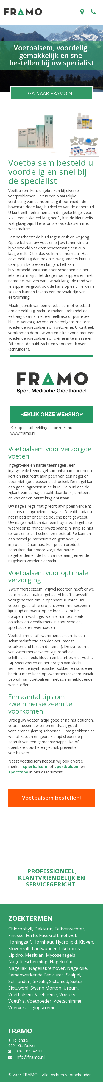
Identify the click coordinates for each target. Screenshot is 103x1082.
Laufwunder (44, 949)
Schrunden (19, 981)
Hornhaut (43, 942)
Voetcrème (46, 994)
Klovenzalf (19, 949)
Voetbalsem (20, 994)
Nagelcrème (62, 962)
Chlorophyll (20, 929)
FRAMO (30, 1075)
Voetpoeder (39, 1001)
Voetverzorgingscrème (31, 1008)
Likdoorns (69, 949)
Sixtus (76, 981)
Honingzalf (19, 942)
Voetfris (16, 1001)
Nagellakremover (47, 968)
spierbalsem (35, 766)
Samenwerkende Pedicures (36, 975)
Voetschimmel (68, 1001)
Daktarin (43, 929)
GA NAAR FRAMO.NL (51, 93)
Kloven (86, 942)
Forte (31, 935)
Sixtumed (58, 981)
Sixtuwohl (18, 988)
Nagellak (17, 968)
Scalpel (73, 975)
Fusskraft (49, 935)
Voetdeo (68, 994)
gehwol (68, 935)
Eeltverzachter (69, 929)
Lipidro (15, 955)
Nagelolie (77, 968)
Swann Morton (45, 988)
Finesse (16, 935)
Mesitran (34, 955)
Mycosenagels (60, 955)
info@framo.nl (30, 1057)
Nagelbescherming (28, 962)
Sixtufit (40, 981)
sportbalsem (67, 766)
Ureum (70, 988)
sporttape (18, 772)
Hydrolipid (66, 942)
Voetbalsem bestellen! (51, 797)
